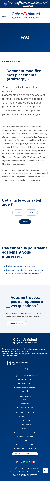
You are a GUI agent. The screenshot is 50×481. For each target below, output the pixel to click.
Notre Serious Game (25, 408)
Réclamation (25, 420)
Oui (17, 212)
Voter (25, 221)
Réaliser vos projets (24, 379)
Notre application (25, 404)
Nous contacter (16, 323)
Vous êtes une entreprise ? (25, 454)
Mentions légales (25, 424)
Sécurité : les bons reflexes (25, 444)
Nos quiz (25, 400)
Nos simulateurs (25, 396)
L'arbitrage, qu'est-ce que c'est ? (21, 266)
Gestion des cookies (25, 437)
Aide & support (25, 416)
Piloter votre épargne (25, 383)
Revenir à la (12, 61)
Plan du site (25, 428)
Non (30, 212)
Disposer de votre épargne (24, 387)
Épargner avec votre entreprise (25, 376)
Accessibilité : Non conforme (25, 448)
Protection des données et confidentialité (25, 433)
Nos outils (25, 391)
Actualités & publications (25, 412)
